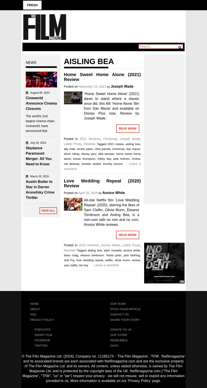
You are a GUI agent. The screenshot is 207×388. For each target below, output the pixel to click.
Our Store (118, 335)
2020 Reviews (89, 245)
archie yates (85, 149)
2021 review (116, 144)
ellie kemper (106, 154)
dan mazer (133, 149)
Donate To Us (120, 329)
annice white (131, 250)
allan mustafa (112, 250)
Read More (127, 128)
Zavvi (114, 345)
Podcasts (43, 329)
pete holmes (121, 158)
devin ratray (71, 154)
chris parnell (102, 149)
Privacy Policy (42, 319)
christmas (118, 149)
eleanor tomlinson (92, 255)
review (136, 158)
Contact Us (119, 314)
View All (48, 210)
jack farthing (132, 255)
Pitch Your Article (125, 309)
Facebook (43, 340)
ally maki (69, 149)
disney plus (88, 154)
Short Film (43, 335)
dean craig (71, 255)
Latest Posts (73, 144)
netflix (109, 260)
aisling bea (133, 144)
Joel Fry (69, 260)
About (35, 309)
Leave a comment (106, 265)
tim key (83, 265)
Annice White (113, 193)
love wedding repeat (89, 260)
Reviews (90, 144)
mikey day (104, 158)
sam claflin (71, 265)
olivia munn (122, 260)
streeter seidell (91, 164)
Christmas (110, 139)
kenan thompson (84, 158)
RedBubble (119, 340)
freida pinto (113, 255)
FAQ (33, 314)
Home (34, 303)
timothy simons (113, 164)
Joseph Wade (122, 86)
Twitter (41, 345)
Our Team (117, 303)
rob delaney (71, 164)
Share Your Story (125, 319)
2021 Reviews (90, 139)
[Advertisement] (164, 124)
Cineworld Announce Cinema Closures (41, 103)
